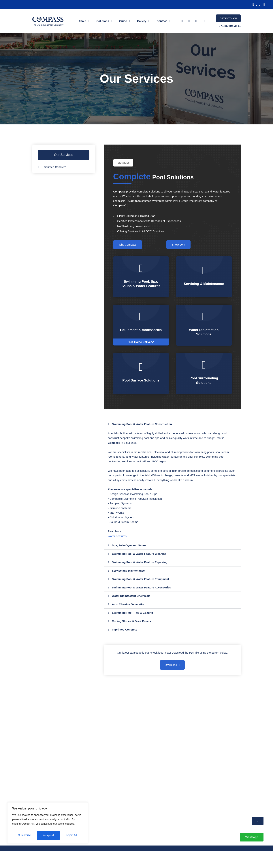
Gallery (143, 21)
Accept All (48, 835)
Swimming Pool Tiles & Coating (132, 616)
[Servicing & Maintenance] (203, 268)
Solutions (104, 21)
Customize (29, 826)
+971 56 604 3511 (229, 25)
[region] (47, 820)
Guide (124, 21)
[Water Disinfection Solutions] (203, 318)
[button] (253, 4)
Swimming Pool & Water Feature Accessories (141, 591)
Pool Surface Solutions (141, 384)
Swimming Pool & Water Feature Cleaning (139, 557)
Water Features (117, 540)
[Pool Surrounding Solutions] (203, 369)
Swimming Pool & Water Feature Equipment (140, 583)
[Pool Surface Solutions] (140, 371)
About (83, 21)
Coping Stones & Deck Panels (131, 625)
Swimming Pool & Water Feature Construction (142, 428)
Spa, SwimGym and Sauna (129, 549)
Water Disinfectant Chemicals (131, 599)
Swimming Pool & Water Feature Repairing (139, 566)
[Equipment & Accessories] (140, 316)
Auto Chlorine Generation (128, 608)
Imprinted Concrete (124, 633)
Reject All (65, 826)
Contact (163, 21)
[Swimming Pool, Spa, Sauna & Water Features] (140, 268)
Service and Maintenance (128, 574)
